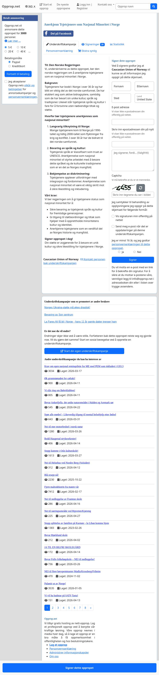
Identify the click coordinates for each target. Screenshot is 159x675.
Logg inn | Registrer (84, 6)
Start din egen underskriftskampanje (84, 351)
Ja (123, 252)
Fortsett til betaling (18, 74)
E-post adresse (120, 107)
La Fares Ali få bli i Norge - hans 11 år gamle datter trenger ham (80, 321)
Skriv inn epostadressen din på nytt (133, 129)
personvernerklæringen (22, 97)
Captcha (116, 175)
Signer (133, 260)
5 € (10, 47)
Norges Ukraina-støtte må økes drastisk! (67, 307)
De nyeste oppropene (63, 6)
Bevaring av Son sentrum (58, 314)
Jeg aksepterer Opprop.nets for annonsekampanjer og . (23, 89)
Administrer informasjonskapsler (69, 652)
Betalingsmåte (13, 58)
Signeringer (93, 44)
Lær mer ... (13, 41)
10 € (23, 47)
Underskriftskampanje (61, 44)
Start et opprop (46, 6)
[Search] (133, 6)
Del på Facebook (57, 33)
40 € (23, 51)
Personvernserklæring (59, 51)
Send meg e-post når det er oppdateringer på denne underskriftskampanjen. (132, 230)
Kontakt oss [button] (105, 4)
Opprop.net (11, 6)
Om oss (54, 656)
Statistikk (117, 44)
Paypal (16, 62)
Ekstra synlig (87, 51)
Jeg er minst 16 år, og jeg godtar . (131, 244)
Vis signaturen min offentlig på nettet (134, 218)
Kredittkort (18, 66)
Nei (139, 252)
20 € (10, 51)
